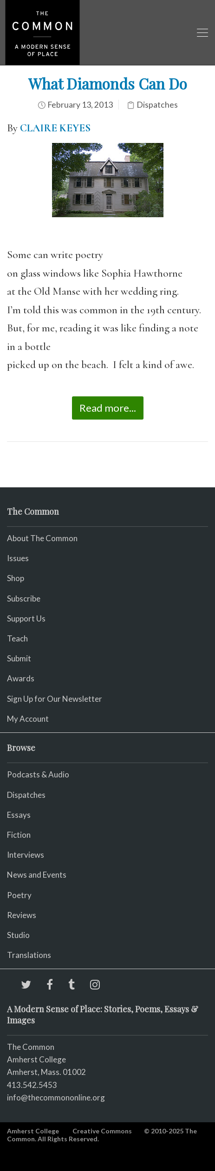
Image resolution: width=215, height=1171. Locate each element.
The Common (30, 1047)
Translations (29, 955)
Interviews (25, 855)
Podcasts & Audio (38, 774)
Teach (17, 638)
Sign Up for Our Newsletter (54, 699)
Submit (19, 658)
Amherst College (33, 1131)
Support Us (26, 618)
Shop (15, 578)
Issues (18, 558)
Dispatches (157, 105)
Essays (19, 815)
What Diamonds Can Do (107, 83)
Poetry (19, 895)
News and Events (36, 875)
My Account (28, 719)
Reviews (21, 915)
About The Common (42, 538)
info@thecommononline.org (56, 1097)
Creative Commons (102, 1131)
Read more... (107, 407)
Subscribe (23, 598)
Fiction (19, 835)
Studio (18, 935)
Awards (20, 678)
